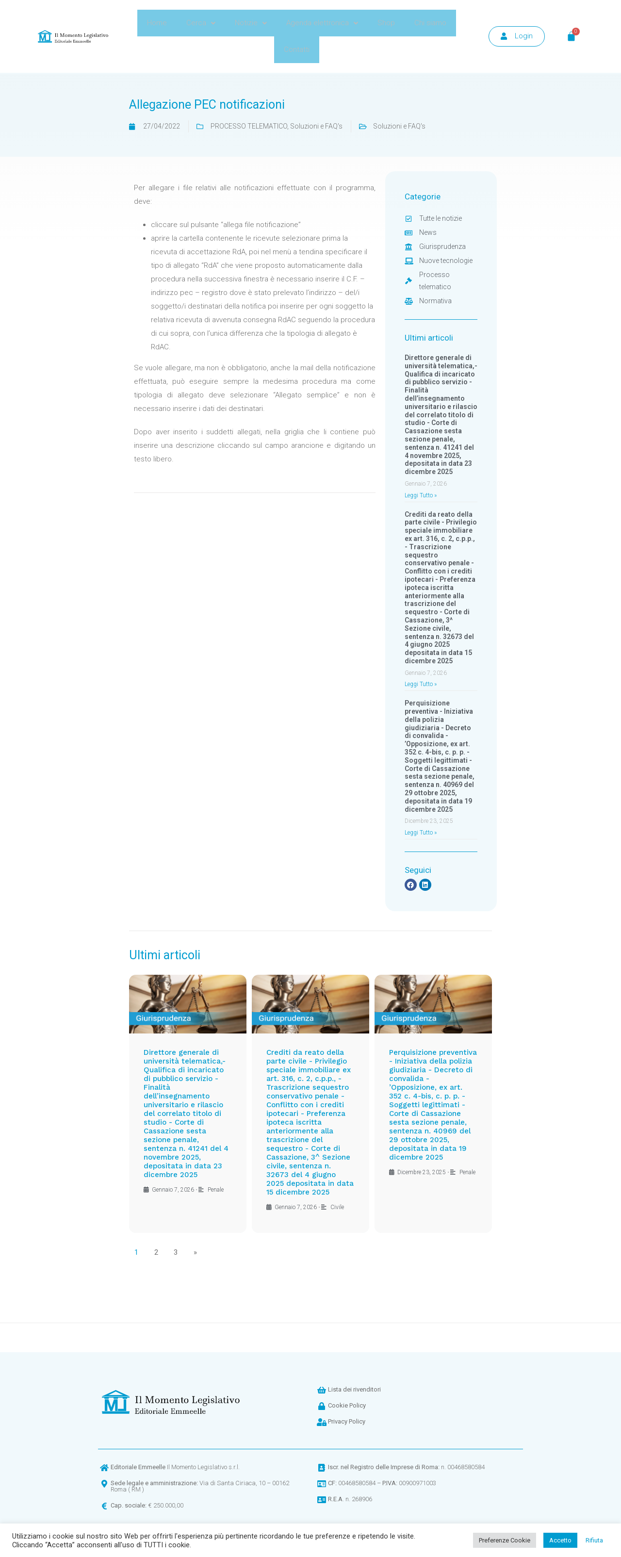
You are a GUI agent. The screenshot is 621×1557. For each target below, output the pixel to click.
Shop (386, 22)
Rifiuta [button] (594, 1540)
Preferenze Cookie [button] (504, 1540)
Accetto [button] (560, 1540)
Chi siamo (430, 22)
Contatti (297, 49)
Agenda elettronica (322, 22)
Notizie (251, 22)
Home (157, 22)
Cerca (200, 22)
